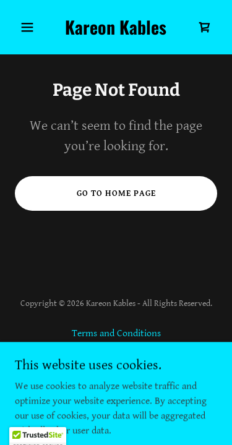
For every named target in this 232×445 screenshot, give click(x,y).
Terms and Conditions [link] (116, 333)
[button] (30, 27)
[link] (116, 32)
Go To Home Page (116, 193)
